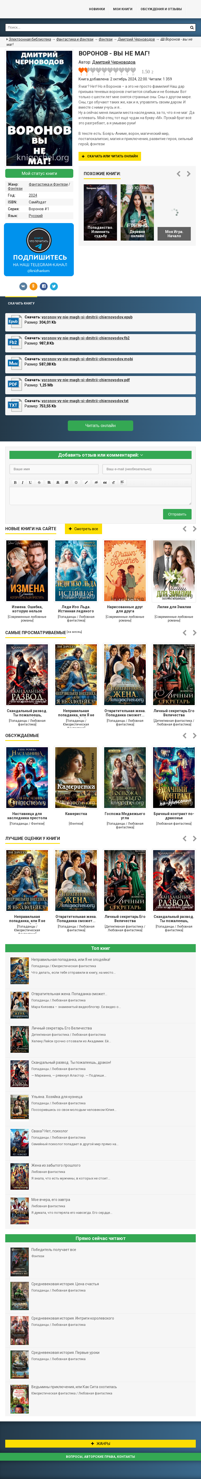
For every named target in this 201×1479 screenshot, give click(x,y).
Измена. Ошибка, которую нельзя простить (27, 609)
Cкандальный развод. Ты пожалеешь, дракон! (27, 713)
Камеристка (76, 814)
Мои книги (122, 9)
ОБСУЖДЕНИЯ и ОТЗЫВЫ (161, 9)
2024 (33, 195)
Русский (36, 216)
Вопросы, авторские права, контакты (100, 1457)
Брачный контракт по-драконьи (174, 816)
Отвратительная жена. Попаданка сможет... (125, 713)
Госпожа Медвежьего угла (125, 816)
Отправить (177, 514)
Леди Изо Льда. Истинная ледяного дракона (76, 609)
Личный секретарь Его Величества (173, 713)
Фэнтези (15, 188)
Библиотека (39, 9)
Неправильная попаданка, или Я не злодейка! (76, 713)
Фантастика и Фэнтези (48, 184)
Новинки (97, 9)
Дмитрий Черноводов (136, 39)
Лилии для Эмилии (174, 607)
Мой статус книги (39, 173)
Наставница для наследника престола (27, 816)
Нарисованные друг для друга (125, 609)
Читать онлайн (100, 425)
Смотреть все (83, 529)
